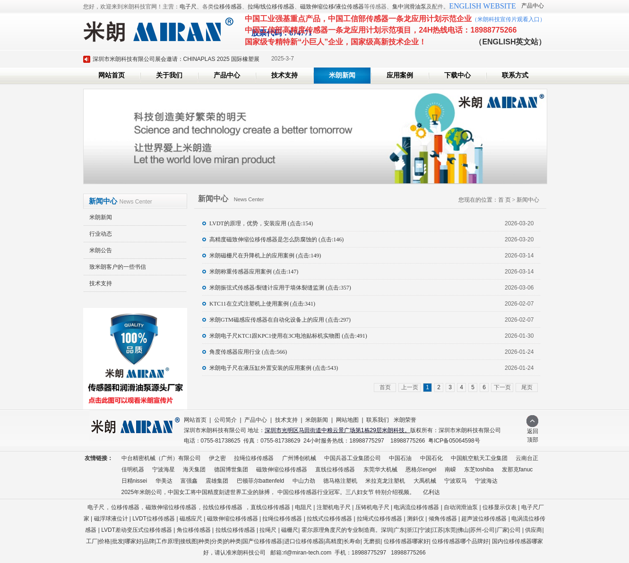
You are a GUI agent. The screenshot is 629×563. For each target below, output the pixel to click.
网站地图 (347, 420)
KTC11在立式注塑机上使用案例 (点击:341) (262, 303)
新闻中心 (528, 199)
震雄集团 (217, 481)
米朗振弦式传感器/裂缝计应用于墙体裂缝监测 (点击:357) (280, 287)
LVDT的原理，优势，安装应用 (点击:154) (261, 223)
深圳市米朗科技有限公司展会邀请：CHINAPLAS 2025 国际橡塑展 (176, 59)
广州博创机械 (299, 458)
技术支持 (284, 75)
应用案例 (400, 75)
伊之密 (217, 458)
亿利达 (431, 492)
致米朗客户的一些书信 (117, 267)
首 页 (504, 199)
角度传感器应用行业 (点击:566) (248, 352)
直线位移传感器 (335, 469)
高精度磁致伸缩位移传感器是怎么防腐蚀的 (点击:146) (276, 239)
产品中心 (532, 5)
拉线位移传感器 (222, 507)
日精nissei (134, 481)
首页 (385, 387)
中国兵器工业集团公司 (352, 458)
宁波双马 (455, 481)
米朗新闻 (342, 75)
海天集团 (194, 469)
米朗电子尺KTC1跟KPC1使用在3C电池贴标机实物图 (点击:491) (288, 336)
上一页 (409, 387)
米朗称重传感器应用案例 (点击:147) (253, 271)
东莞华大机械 (380, 469)
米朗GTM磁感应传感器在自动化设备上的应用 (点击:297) (280, 319)
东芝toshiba (479, 469)
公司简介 (225, 420)
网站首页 (111, 75)
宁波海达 (486, 481)
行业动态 (100, 233)
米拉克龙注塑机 (385, 481)
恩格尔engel (420, 469)
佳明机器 (132, 469)
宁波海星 (163, 469)
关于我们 (169, 75)
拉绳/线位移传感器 (271, 6)
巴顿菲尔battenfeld (260, 481)
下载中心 (457, 75)
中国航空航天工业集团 (479, 458)
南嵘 (450, 469)
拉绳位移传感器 (254, 458)
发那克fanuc (517, 469)
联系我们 (377, 420)
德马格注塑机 (340, 481)
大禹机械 (425, 481)
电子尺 (188, 6)
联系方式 (515, 75)
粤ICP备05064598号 (454, 440)
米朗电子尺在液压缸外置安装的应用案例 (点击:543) (273, 368)
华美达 (163, 481)
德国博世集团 (231, 469)
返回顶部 (532, 432)
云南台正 (527, 458)
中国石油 (400, 458)
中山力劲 (304, 481)
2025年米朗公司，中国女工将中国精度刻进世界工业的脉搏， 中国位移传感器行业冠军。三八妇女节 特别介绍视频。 (268, 492)
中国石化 (431, 458)
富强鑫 (189, 481)
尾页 (527, 387)
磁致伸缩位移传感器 (281, 469)
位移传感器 (228, 6)
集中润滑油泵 (409, 6)
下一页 (502, 387)
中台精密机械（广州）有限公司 (161, 458)
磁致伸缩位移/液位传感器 (332, 6)
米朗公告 (100, 250)
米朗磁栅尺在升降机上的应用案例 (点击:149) (265, 255)
